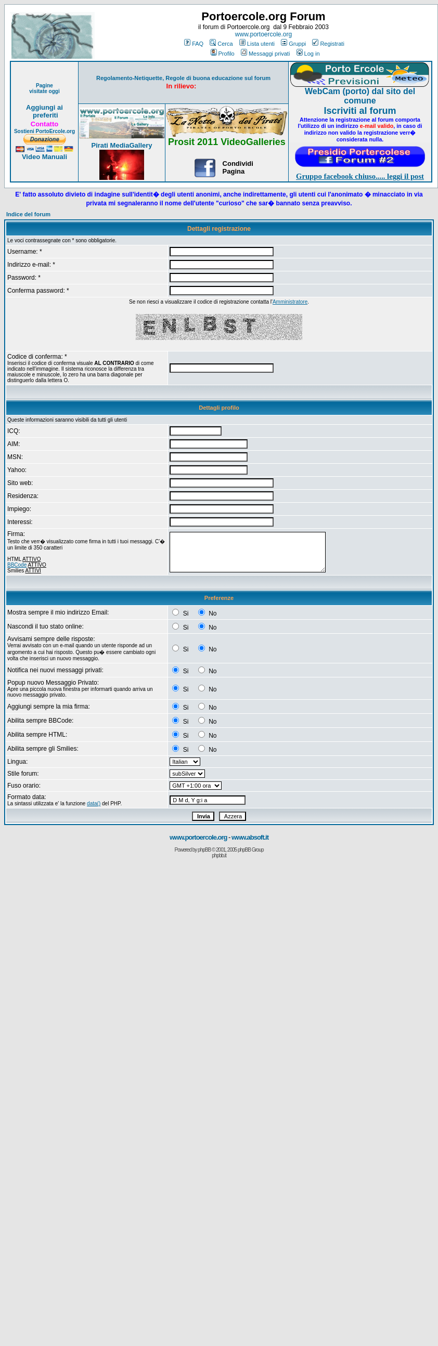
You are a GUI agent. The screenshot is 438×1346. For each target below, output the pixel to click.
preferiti (44, 115)
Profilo (223, 53)
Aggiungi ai (44, 107)
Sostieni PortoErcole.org (44, 131)
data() (93, 803)
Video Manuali (44, 157)
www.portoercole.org (263, 34)
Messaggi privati (265, 53)
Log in (308, 53)
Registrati (328, 44)
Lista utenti (257, 44)
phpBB (204, 850)
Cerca (221, 44)
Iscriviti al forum (360, 111)
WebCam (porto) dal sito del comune (360, 96)
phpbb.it (219, 855)
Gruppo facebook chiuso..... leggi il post (360, 176)
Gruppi (293, 44)
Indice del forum (28, 214)
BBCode (17, 565)
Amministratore (290, 302)
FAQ (193, 44)
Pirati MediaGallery (121, 145)
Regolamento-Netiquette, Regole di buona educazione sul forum (183, 78)
